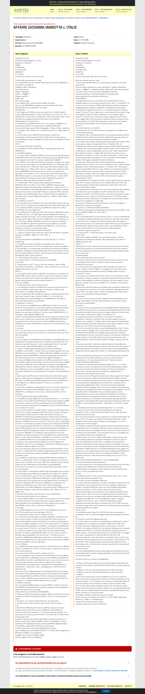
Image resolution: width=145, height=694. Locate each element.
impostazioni (92, 692)
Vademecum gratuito (97, 686)
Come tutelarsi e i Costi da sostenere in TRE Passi (110, 670)
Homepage (82, 686)
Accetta (106, 691)
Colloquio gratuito (114, 686)
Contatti (128, 686)
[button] (65, 11)
